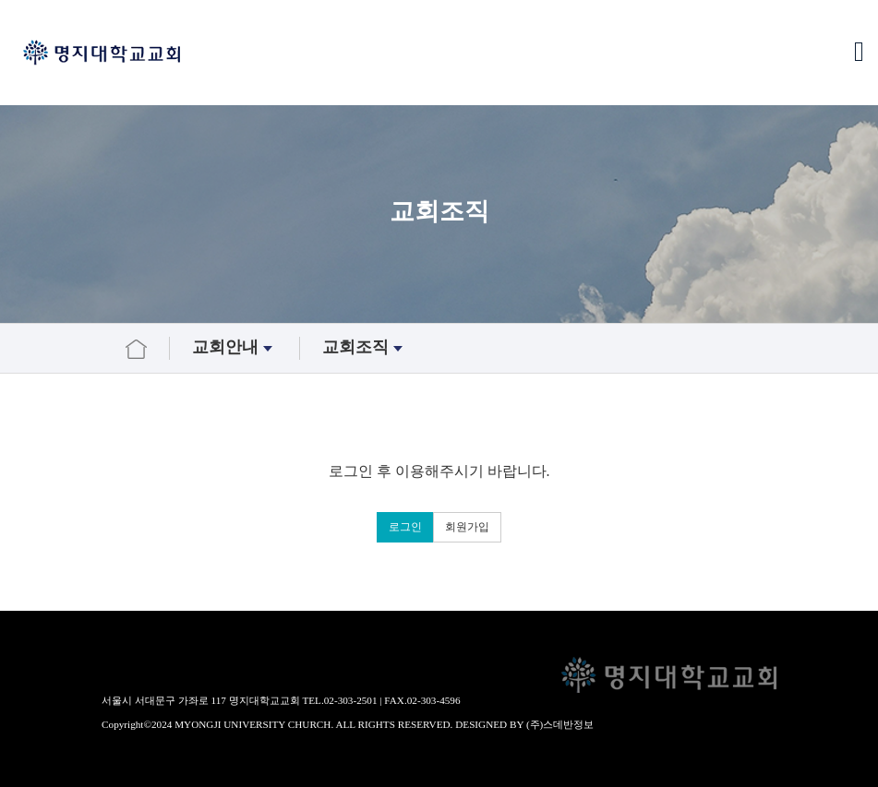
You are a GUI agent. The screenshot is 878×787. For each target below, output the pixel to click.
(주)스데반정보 (560, 724)
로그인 (405, 526)
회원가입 (467, 526)
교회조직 (364, 348)
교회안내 (234, 348)
